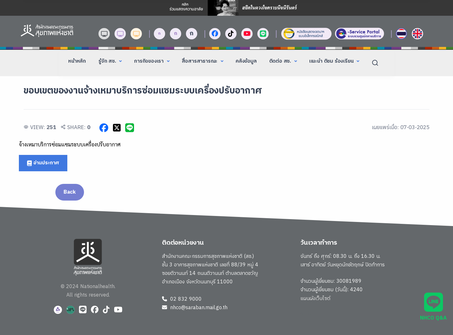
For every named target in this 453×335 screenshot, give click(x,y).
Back (70, 192)
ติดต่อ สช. (281, 61)
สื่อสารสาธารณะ (200, 61)
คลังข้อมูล (246, 61)
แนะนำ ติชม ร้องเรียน (332, 61)
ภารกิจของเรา (149, 61)
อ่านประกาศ (43, 163)
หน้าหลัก (77, 61)
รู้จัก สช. (107, 61)
